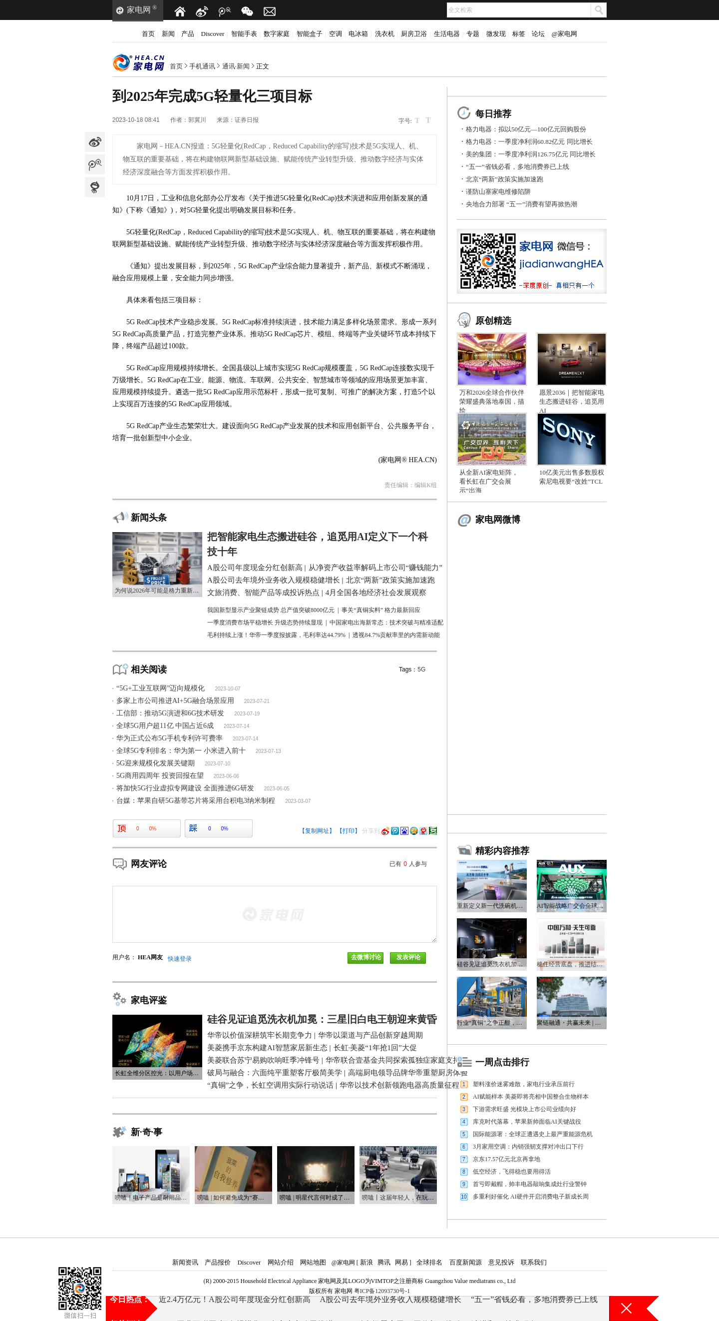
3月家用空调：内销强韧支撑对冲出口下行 (528, 1146)
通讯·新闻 (236, 66)
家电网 (139, 9)
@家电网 (564, 33)
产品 (187, 33)
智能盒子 (310, 33)
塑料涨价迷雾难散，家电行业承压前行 (524, 1084)
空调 (335, 33)
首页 (148, 33)
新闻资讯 (185, 1262)
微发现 (496, 33)
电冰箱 (358, 33)
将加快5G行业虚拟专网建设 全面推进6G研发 (185, 788)
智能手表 (244, 33)
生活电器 (447, 33)
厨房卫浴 (414, 33)
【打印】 (348, 830)
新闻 (168, 33)
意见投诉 (501, 1262)
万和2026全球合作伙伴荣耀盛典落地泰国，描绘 (491, 401)
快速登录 (180, 958)
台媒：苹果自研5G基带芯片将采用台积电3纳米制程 (195, 800)
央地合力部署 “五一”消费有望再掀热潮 (521, 204)
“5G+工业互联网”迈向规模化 (160, 688)
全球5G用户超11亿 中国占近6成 (165, 725)
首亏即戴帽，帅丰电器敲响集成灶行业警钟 (530, 1184)
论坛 (538, 33)
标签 (518, 33)
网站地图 (313, 1262)
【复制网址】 (317, 830)
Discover (213, 33)
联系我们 (534, 1262)
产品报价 (218, 1262)
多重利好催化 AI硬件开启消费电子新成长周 (531, 1196)
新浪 (366, 1262)
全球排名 (429, 1262)
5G (421, 669)
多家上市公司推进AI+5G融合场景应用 (175, 700)
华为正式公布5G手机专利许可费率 (169, 738)
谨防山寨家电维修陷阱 (498, 191)
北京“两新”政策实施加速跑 (504, 179)
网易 (401, 1262)
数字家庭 (277, 33)
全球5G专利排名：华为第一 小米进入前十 (181, 750)
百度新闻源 (465, 1262)
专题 (472, 33)
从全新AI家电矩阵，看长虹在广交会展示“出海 (488, 481)
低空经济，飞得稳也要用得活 (512, 1171)
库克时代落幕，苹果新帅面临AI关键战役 (527, 1121)
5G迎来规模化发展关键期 (155, 763)
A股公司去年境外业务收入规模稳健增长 (391, 1308)
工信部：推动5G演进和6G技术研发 (170, 713)
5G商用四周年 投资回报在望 (160, 775)
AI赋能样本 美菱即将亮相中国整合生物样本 (531, 1096)
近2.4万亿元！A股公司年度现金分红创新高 (235, 1308)
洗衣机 (384, 33)
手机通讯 (202, 66)
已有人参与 (408, 863)
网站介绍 (281, 1262)
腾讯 (383, 1262)
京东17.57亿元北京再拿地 (506, 1159)
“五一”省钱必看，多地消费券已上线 (517, 166)
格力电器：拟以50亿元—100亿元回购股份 (526, 129)
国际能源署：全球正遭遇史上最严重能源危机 (533, 1134)
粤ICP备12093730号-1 (382, 1291)
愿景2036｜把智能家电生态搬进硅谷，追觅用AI (571, 401)
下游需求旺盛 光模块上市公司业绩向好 (524, 1109)
